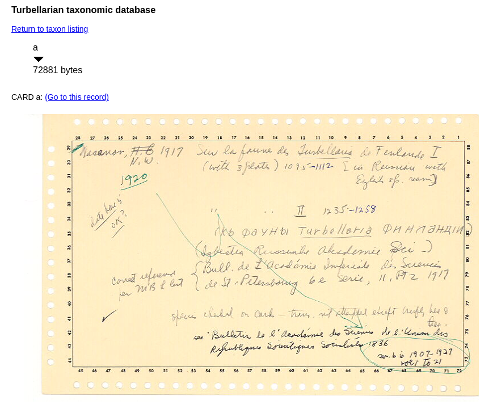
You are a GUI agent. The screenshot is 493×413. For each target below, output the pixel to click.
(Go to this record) (77, 97)
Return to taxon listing (49, 28)
